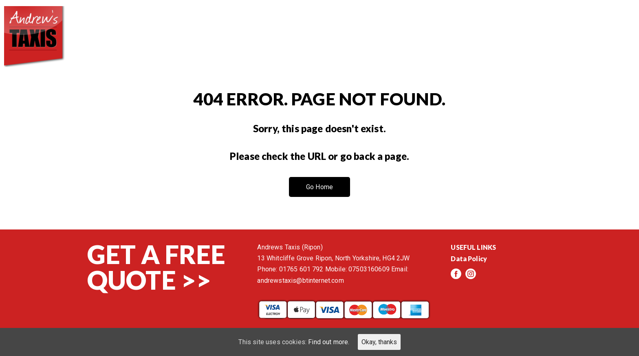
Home (313, 24)
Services (421, 24)
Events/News (540, 24)
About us (364, 24)
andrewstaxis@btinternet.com (300, 280)
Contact (606, 24)
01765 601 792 (301, 269)
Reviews (476, 24)
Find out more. (328, 342)
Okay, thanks (379, 342)
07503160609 (369, 269)
